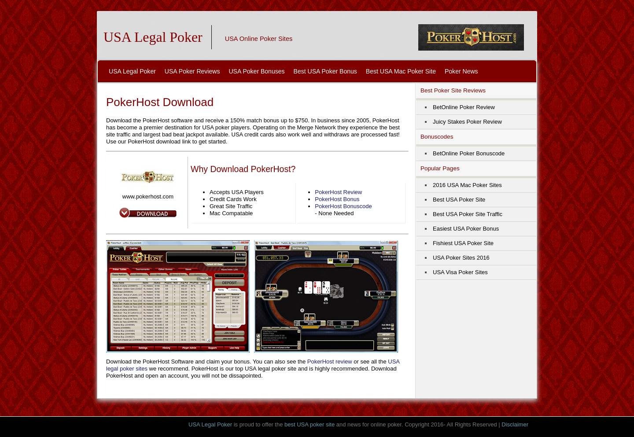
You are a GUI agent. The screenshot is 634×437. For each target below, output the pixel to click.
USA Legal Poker (153, 37)
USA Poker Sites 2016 (461, 257)
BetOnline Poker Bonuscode (469, 153)
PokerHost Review (338, 192)
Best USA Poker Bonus (325, 71)
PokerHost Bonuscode (343, 206)
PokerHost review (329, 361)
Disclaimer (514, 424)
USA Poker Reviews (192, 71)
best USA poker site (309, 424)
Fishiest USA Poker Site (463, 243)
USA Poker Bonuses (256, 71)
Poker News (461, 71)
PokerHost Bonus (337, 199)
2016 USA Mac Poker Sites (467, 185)
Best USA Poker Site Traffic (467, 214)
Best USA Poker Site (459, 199)
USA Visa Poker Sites (460, 272)
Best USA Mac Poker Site (401, 71)
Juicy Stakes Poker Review (467, 121)
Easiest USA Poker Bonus (466, 228)
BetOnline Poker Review (464, 107)
